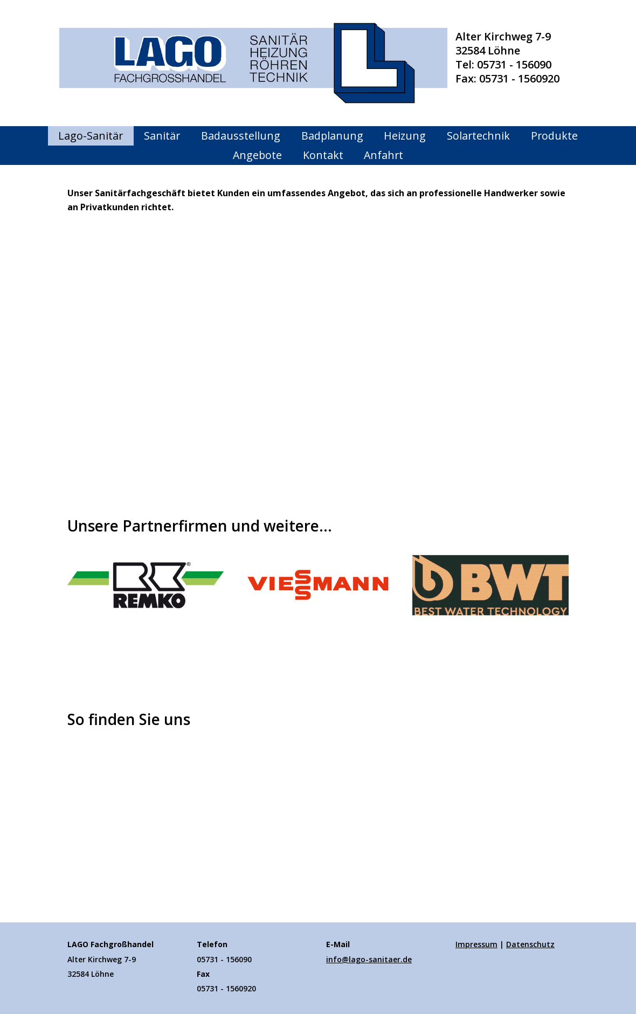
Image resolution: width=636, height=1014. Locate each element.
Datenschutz (530, 944)
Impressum (476, 944)
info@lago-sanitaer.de (369, 959)
